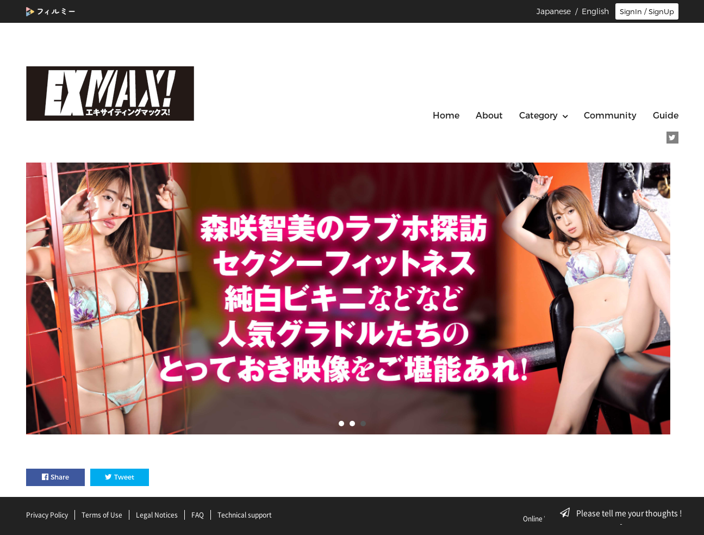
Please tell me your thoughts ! (624, 512)
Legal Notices (157, 515)
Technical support (244, 515)
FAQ (197, 515)
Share (55, 477)
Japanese (554, 11)
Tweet (119, 477)
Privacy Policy (47, 515)
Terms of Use (102, 515)
